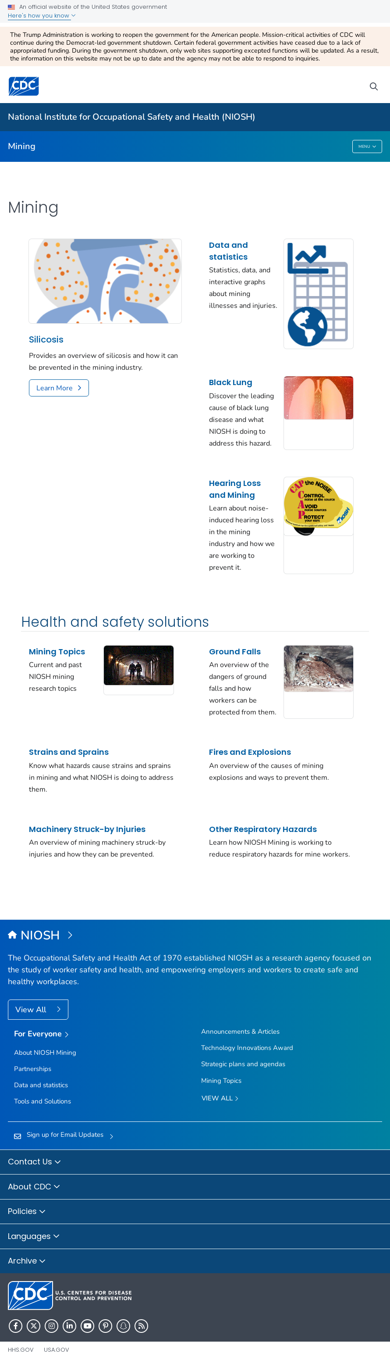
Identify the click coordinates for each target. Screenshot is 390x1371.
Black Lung (230, 382)
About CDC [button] (34, 1187)
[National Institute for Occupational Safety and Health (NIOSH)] (195, 936)
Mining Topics (57, 651)
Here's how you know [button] (42, 15)
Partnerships (32, 1068)
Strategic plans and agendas (243, 1064)
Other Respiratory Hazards (263, 829)
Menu (367, 146)
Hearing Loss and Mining (235, 489)
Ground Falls (235, 651)
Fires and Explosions (250, 751)
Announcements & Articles (240, 1031)
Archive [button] (27, 1261)
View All (31, 1009)
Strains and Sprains (69, 751)
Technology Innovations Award (247, 1047)
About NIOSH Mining (45, 1052)
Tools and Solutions (42, 1101)
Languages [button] (34, 1237)
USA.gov (56, 1350)
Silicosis (46, 339)
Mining (21, 146)
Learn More (54, 388)
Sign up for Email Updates (65, 1134)
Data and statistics (228, 250)
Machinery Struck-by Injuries (87, 829)
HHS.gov (21, 1350)
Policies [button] (27, 1212)
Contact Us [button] (34, 1162)
